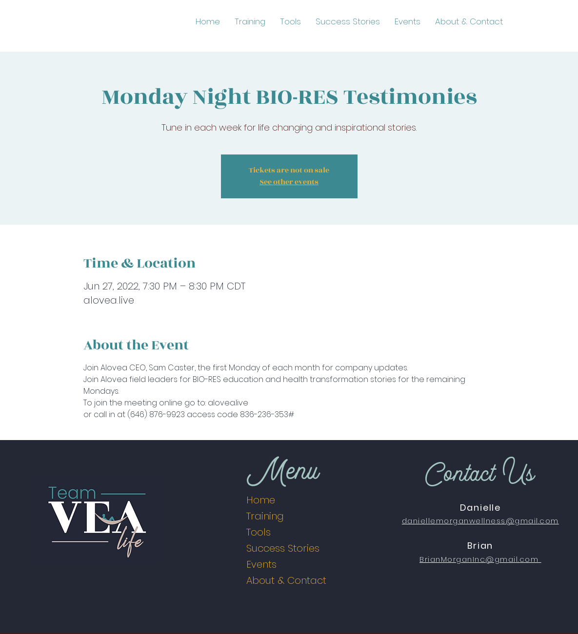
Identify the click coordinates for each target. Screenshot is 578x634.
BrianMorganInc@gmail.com (478, 559)
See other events (289, 182)
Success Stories (282, 548)
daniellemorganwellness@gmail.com (480, 521)
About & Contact (286, 580)
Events (261, 564)
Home (260, 500)
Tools (258, 532)
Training (265, 516)
